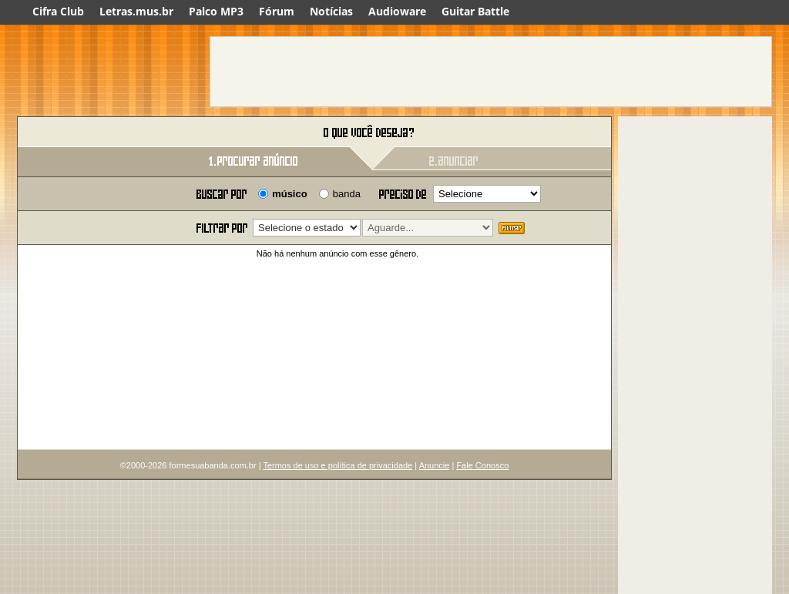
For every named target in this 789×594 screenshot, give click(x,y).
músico (289, 194)
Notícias (331, 11)
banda (347, 194)
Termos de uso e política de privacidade (337, 465)
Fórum (276, 11)
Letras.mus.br (136, 11)
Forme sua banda (98, 133)
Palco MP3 (216, 11)
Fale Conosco (482, 465)
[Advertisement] (490, 71)
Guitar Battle (475, 11)
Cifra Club (58, 11)
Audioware (397, 11)
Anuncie (434, 465)
